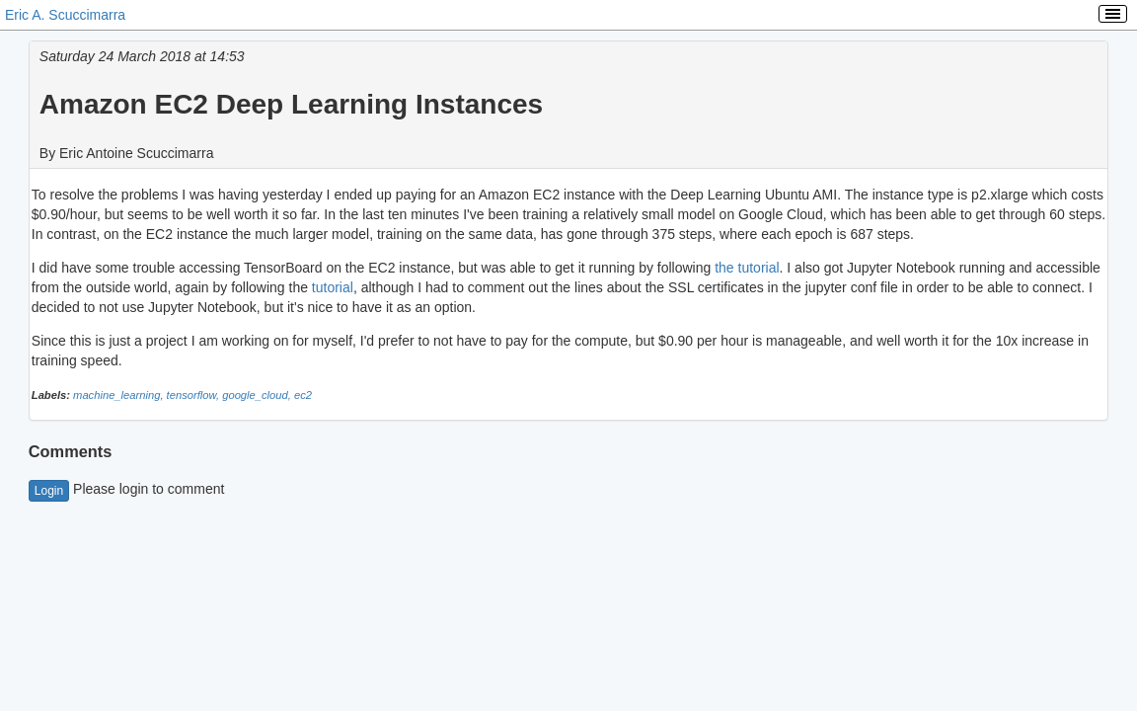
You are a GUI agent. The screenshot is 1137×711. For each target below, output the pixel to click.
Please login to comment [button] (127, 489)
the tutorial (747, 268)
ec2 (303, 395)
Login (49, 491)
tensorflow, (195, 395)
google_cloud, (258, 395)
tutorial (332, 287)
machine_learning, (120, 395)
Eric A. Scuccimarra (65, 15)
